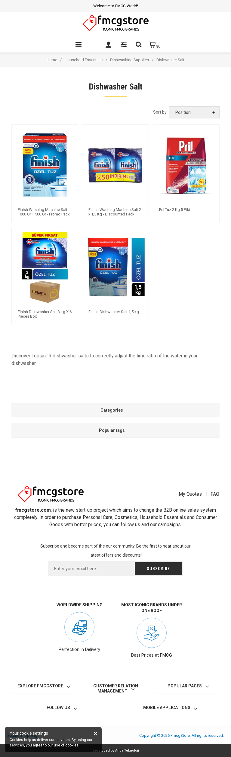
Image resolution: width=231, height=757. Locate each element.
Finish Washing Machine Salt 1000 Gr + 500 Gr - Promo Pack (44, 212)
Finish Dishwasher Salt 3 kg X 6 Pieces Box (45, 314)
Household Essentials (84, 60)
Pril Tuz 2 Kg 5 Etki (174, 209)
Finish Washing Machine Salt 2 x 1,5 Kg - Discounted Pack (114, 212)
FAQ (215, 494)
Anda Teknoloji (127, 750)
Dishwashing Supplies (129, 60)
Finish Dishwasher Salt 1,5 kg (113, 311)
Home (52, 60)
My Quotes (190, 494)
